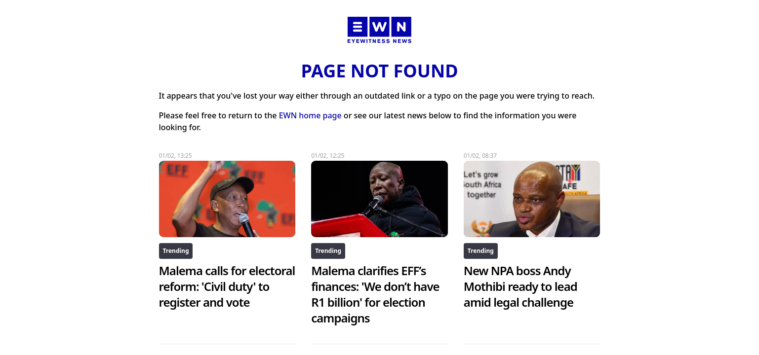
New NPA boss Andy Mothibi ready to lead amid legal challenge (520, 286)
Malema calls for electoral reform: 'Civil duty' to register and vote (227, 286)
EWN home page (310, 115)
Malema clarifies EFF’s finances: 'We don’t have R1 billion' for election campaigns (375, 294)
